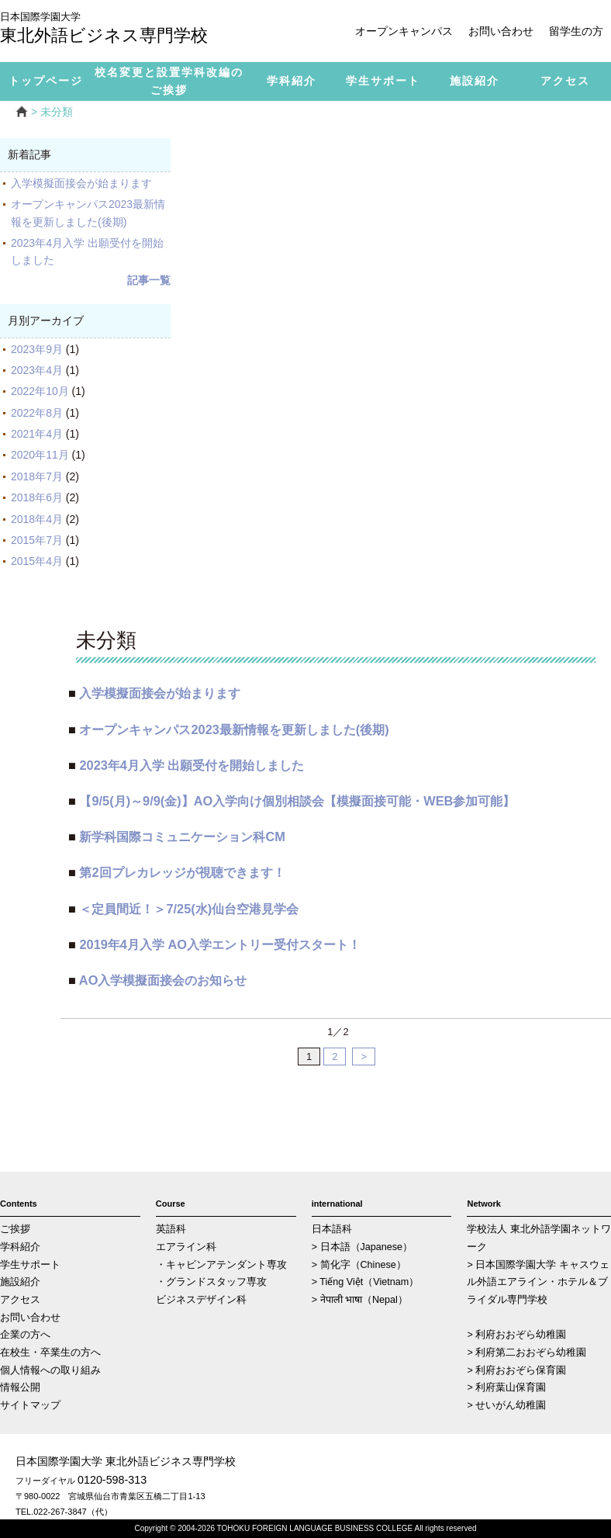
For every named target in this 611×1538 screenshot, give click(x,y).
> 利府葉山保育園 (506, 1387)
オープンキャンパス (404, 31)
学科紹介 (20, 1247)
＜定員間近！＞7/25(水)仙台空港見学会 (189, 909)
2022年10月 (40, 391)
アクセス (20, 1299)
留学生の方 (576, 31)
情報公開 (20, 1387)
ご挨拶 (15, 1229)
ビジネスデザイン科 (201, 1299)
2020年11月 (40, 455)
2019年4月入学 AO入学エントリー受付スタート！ (220, 944)
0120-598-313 (112, 1480)
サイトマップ (30, 1405)
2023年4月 (37, 370)
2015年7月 (37, 540)
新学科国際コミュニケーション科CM (182, 836)
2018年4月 (37, 519)
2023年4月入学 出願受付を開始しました (191, 765)
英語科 (171, 1229)
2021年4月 (37, 434)
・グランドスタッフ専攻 (211, 1281)
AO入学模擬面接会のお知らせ (163, 980)
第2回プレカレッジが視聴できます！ (182, 872)
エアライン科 (186, 1247)
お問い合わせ (500, 31)
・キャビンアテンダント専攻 (221, 1264)
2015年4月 (37, 561)
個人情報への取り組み (50, 1370)
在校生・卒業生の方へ (50, 1352)
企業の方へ (25, 1334)
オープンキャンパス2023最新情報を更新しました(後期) (233, 729)
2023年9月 (37, 349)
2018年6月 (37, 497)
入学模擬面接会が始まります (81, 183)
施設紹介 (20, 1281)
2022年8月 (37, 413)
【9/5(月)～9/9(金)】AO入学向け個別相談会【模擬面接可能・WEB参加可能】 (297, 801)
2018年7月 (37, 476)
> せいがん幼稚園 (506, 1405)
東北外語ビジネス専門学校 (116, 29)
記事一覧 (149, 280)
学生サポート (30, 1264)
